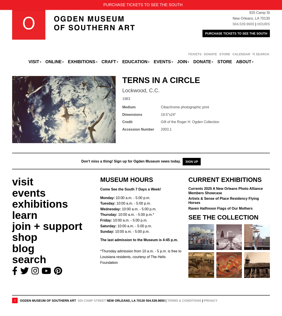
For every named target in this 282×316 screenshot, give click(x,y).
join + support (47, 226)
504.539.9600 (243, 24)
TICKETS (195, 54)
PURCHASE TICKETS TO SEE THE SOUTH (236, 33)
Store (224, 61)
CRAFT (110, 61)
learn (24, 215)
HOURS (263, 24)
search (29, 259)
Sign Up (191, 161)
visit (22, 182)
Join (183, 61)
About (245, 61)
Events (163, 61)
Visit (34, 61)
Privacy (210, 300)
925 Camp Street (92, 300)
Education (136, 61)
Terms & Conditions (184, 300)
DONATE (210, 54)
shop (24, 237)
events (29, 193)
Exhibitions (83, 61)
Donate (203, 61)
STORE (224, 54)
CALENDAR (241, 54)
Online (54, 61)
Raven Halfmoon (220, 208)
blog (23, 248)
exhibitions (40, 204)
